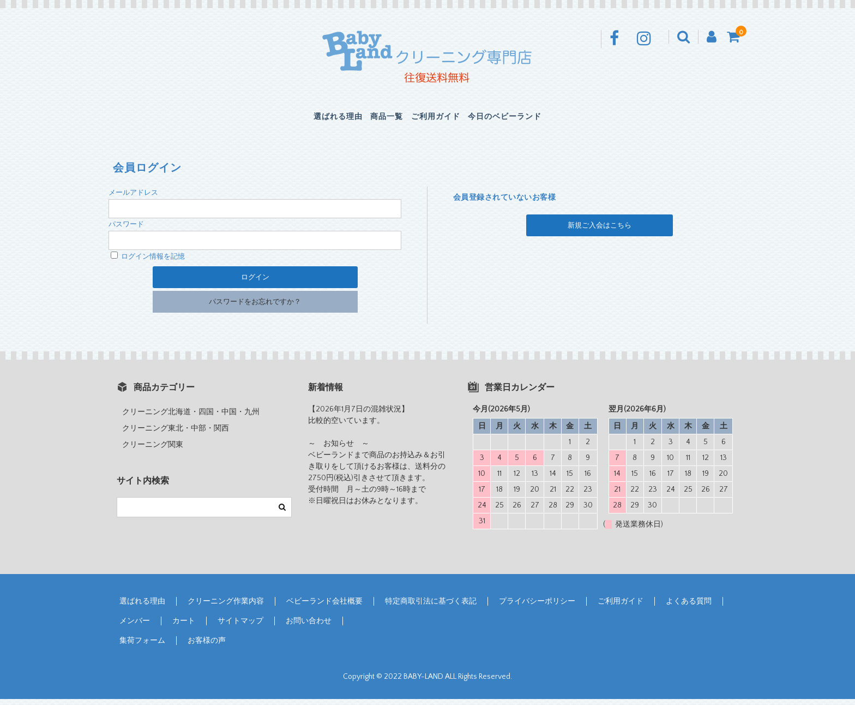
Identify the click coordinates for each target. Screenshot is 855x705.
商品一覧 (373, 120)
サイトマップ (240, 627)
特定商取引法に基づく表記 (431, 607)
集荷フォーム (142, 646)
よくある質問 (689, 607)
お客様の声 (207, 646)
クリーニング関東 (152, 450)
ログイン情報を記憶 (148, 262)
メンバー (134, 627)
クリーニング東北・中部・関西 (175, 434)
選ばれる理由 (300, 120)
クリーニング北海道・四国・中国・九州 (191, 418)
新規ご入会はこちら (599, 231)
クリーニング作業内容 (226, 607)
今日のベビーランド (541, 120)
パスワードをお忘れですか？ (255, 308)
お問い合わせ (309, 627)
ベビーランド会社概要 (324, 607)
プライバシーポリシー (537, 607)
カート (183, 627)
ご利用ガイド (445, 120)
